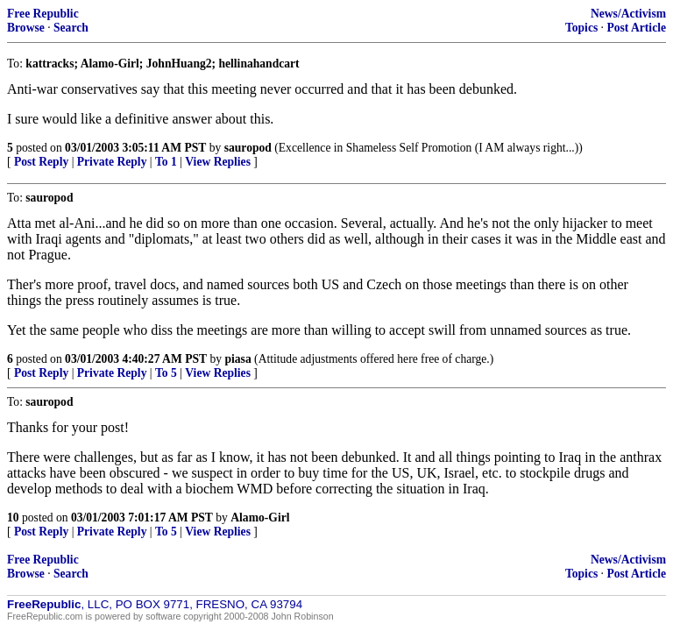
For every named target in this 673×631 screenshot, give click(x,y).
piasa (237, 358)
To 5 (166, 372)
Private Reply (112, 161)
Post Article (636, 27)
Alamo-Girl (259, 517)
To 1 (166, 161)
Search (71, 27)
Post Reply (41, 161)
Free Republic (43, 13)
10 (13, 517)
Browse (26, 27)
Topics (581, 27)
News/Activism (628, 13)
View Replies (218, 161)
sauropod (248, 147)
